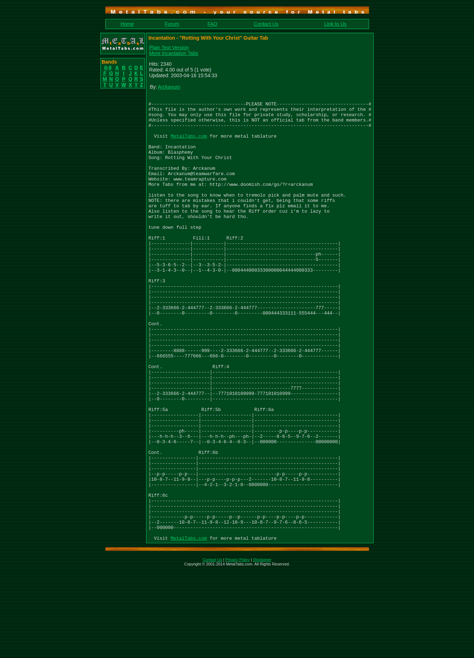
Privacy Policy (237, 649)
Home (127, 24)
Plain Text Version (169, 47)
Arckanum (169, 87)
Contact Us (266, 24)
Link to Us (335, 24)
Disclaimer (262, 649)
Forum (172, 24)
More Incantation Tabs (174, 53)
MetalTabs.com (189, 144)
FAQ (213, 24)
